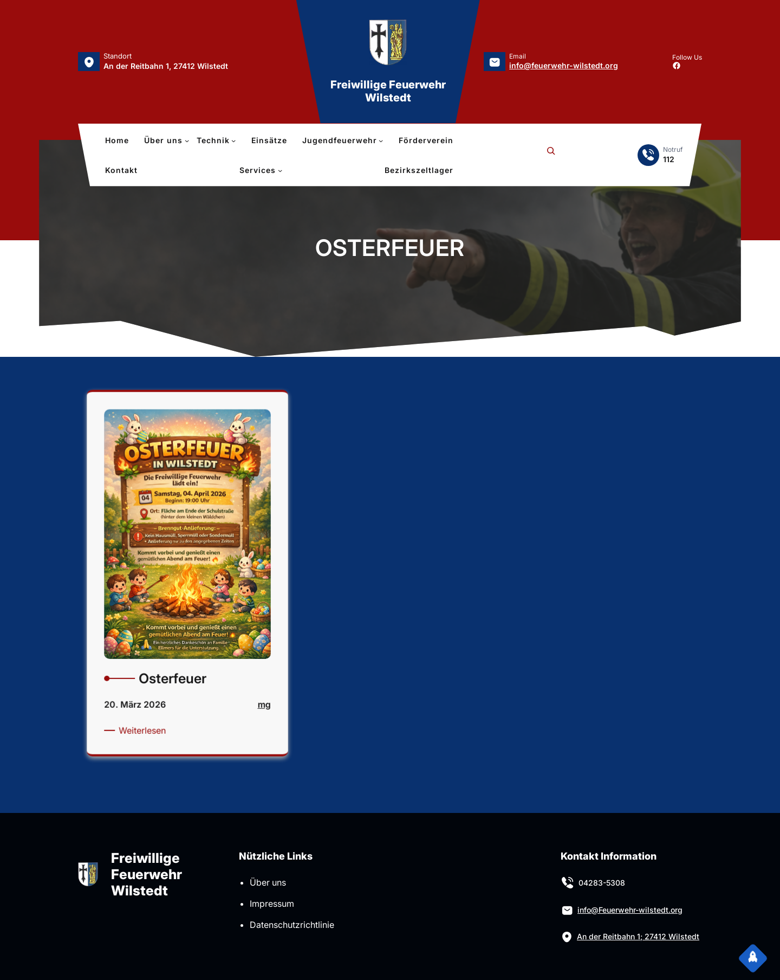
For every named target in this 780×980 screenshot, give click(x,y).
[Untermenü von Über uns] (166, 140)
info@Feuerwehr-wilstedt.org (629, 909)
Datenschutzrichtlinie (292, 924)
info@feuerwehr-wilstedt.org (563, 65)
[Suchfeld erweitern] (551, 155)
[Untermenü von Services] (260, 170)
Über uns (268, 882)
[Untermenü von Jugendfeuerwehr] (343, 140)
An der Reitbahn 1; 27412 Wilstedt (638, 936)
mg (248, 687)
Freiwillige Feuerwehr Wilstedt (388, 91)
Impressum (272, 903)
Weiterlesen (153, 708)
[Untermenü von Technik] (216, 140)
